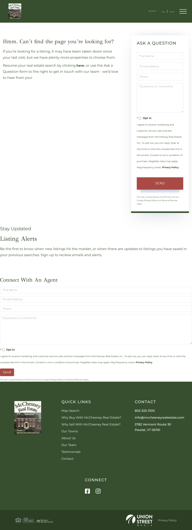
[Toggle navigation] (182, 11)
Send (160, 183)
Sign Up (168, 11)
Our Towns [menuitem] (69, 431)
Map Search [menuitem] (70, 411)
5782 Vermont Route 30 (153, 427)
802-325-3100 (135, 11)
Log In (154, 11)
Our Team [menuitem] (68, 445)
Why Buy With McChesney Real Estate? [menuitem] (91, 418)
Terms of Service (169, 200)
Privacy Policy (170, 167)
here (81, 65)
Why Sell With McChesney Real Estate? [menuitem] (91, 424)
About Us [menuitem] (68, 438)
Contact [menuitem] (67, 459)
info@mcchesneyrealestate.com (159, 418)
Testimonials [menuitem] (70, 452)
